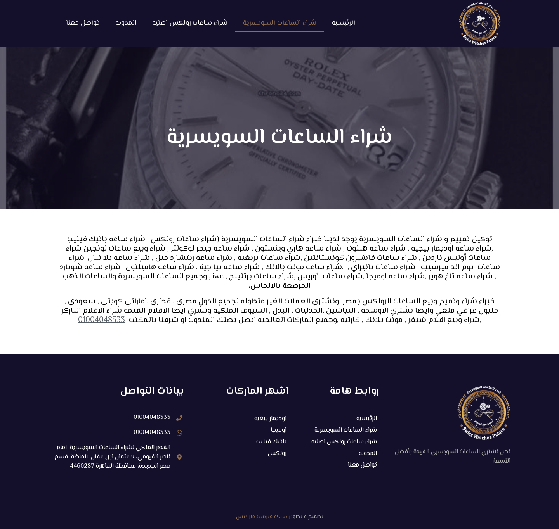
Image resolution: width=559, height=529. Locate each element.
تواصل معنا (83, 23)
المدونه (126, 23)
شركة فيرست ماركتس (261, 517)
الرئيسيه (343, 23)
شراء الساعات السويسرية (279, 23)
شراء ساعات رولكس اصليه (189, 23)
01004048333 (101, 320)
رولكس (277, 453)
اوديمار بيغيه (270, 419)
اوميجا (278, 430)
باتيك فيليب (271, 442)
